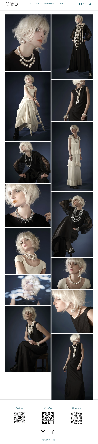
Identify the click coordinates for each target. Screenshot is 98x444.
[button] (90, 4)
